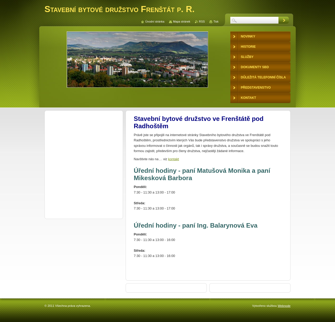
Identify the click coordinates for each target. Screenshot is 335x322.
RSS (202, 21)
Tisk (216, 21)
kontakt (173, 159)
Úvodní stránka (154, 21)
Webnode (284, 305)
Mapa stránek (181, 21)
